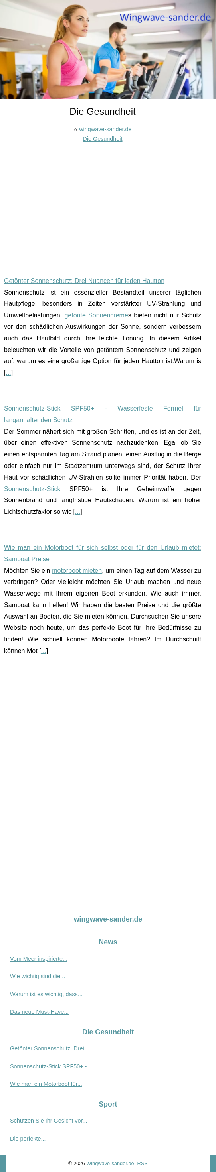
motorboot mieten (77, 570)
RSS (142, 1163)
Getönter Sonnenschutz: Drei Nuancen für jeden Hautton (84, 280)
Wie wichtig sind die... (37, 976)
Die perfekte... (28, 1138)
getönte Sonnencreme (96, 315)
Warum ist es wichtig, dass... (46, 994)
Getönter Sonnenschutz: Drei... (49, 1048)
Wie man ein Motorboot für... (46, 1084)
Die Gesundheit (102, 139)
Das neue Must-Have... (39, 1012)
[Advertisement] (102, 204)
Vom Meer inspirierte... (38, 959)
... (8, 372)
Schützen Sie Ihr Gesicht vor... (48, 1120)
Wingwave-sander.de (110, 1163)
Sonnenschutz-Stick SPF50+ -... (50, 1066)
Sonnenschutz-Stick (32, 489)
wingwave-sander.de (105, 129)
